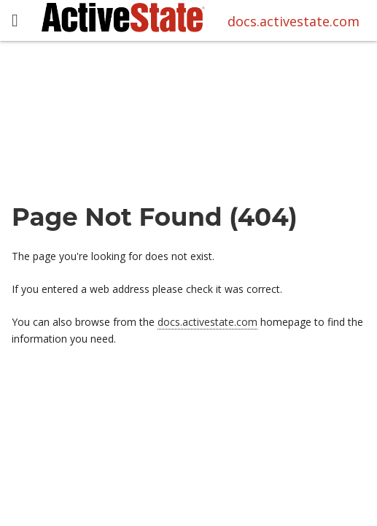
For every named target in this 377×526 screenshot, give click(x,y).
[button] (15, 21)
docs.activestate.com (293, 21)
